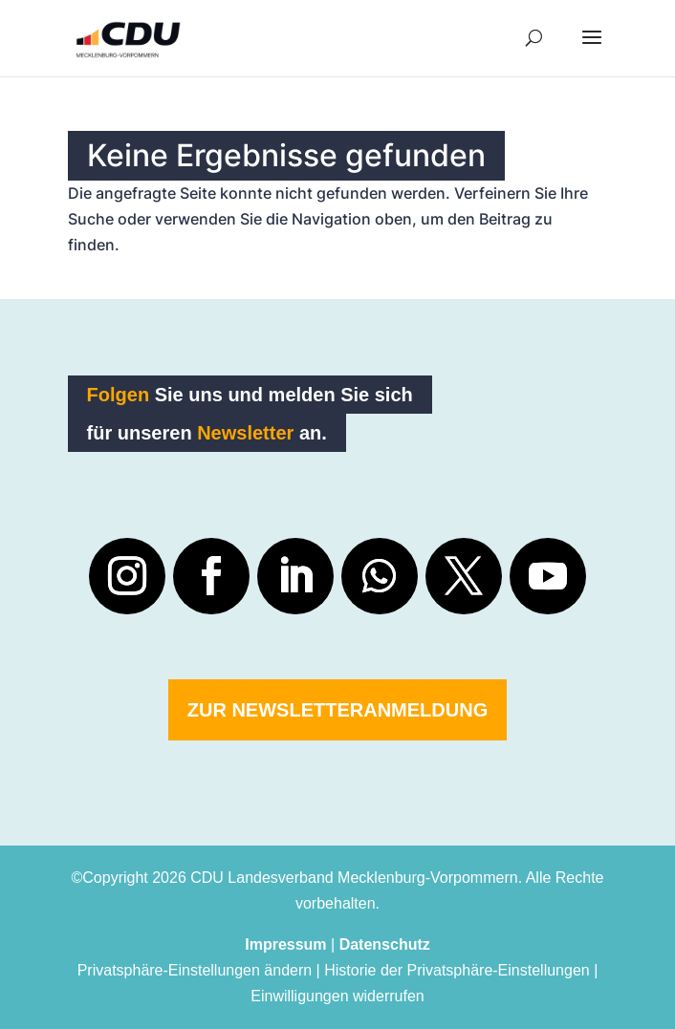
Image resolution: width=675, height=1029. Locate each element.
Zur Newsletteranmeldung (337, 709)
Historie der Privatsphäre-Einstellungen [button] (456, 970)
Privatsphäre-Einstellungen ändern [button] (194, 970)
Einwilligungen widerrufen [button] (337, 996)
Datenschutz (384, 944)
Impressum (285, 944)
